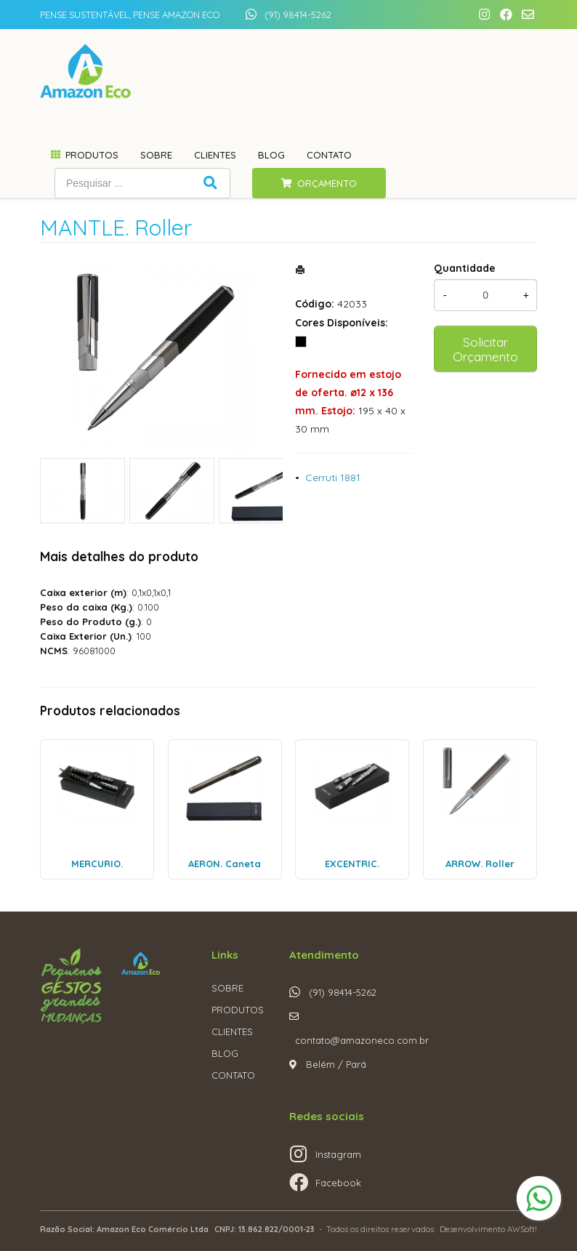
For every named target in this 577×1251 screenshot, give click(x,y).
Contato (329, 155)
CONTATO (233, 1075)
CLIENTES (232, 1031)
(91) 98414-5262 (298, 14)
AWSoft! (522, 1229)
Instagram (338, 1154)
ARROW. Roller (480, 863)
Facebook (338, 1182)
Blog (271, 155)
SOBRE (227, 988)
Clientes (215, 155)
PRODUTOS (237, 1009)
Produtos (91, 155)
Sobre (156, 155)
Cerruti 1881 (332, 477)
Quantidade (465, 268)
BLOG (224, 1053)
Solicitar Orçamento (485, 349)
